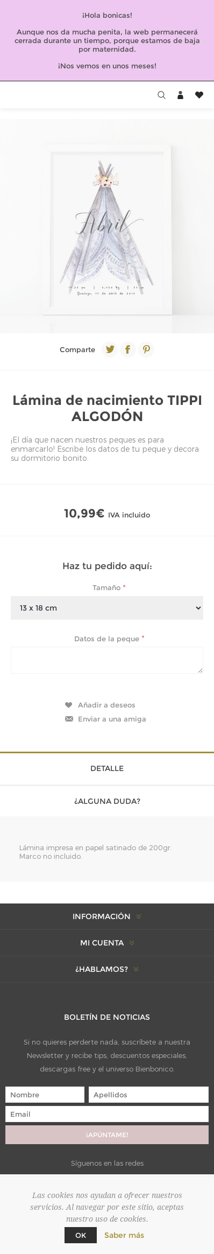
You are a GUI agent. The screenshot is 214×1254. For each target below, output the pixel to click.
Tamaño (107, 587)
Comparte (77, 349)
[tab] (107, 767)
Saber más (124, 1235)
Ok (80, 1235)
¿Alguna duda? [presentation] (107, 801)
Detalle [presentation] (107, 768)
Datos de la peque (107, 638)
